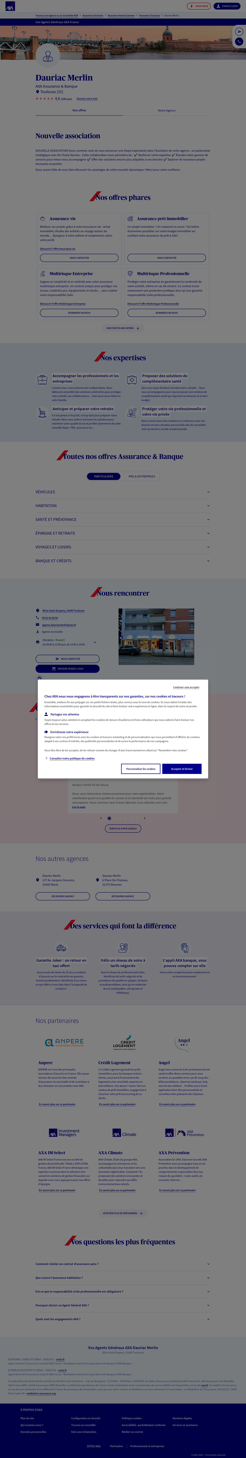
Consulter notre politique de (72, 758)
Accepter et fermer (182, 769)
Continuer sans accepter (186, 687)
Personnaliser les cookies (140, 769)
